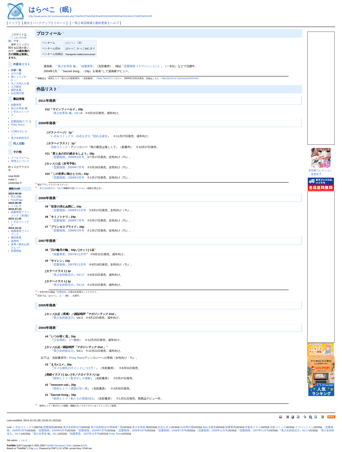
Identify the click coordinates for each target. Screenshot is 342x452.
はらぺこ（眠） (52, 9)
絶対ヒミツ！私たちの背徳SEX (73, 398)
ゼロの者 (16, 73)
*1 (102, 70)
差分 (27, 23)
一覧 (75, 23)
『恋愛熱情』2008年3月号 (67, 230)
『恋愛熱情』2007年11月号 (68, 264)
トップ (13, 23)
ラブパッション (148, 66)
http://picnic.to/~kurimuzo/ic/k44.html (180, 78)
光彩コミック (59, 147)
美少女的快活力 (20, 137)
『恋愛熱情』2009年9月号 (67, 157)
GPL (85, 445)
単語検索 (86, 23)
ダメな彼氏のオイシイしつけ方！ (75, 368)
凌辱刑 (15, 241)
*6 (107, 346)
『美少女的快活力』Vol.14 (67, 284)
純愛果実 (16, 104)
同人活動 (18, 143)
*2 (72, 132)
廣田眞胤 (16, 89)
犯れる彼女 (100, 136)
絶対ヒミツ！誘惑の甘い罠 (71, 388)
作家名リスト (21, 64)
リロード (59, 23)
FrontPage (17, 199)
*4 (95, 249)
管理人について (20, 161)
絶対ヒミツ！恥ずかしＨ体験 (72, 378)
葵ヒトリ (16, 76)
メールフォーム (20, 157)
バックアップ (41, 23)
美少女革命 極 (19, 108)
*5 (86, 254)
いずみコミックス (62, 136)
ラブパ (26, 121)
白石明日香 (17, 93)
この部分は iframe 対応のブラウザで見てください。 (321, 86)
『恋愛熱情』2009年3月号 (67, 177)
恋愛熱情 (16, 121)
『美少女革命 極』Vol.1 (65, 113)
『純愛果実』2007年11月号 (68, 254)
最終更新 (101, 23)
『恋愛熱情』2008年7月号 (67, 220)
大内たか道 (22, 83)
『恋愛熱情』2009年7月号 (67, 167)
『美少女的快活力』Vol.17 (50, 188)
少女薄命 (59, 340)
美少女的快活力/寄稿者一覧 (107, 427)
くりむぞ (16, 205)
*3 (75, 143)
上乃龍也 (16, 86)
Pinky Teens (18, 124)
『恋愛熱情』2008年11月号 (68, 210)
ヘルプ (114, 23)
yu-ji (36, 448)
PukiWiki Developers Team (58, 445)
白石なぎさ (83, 136)
